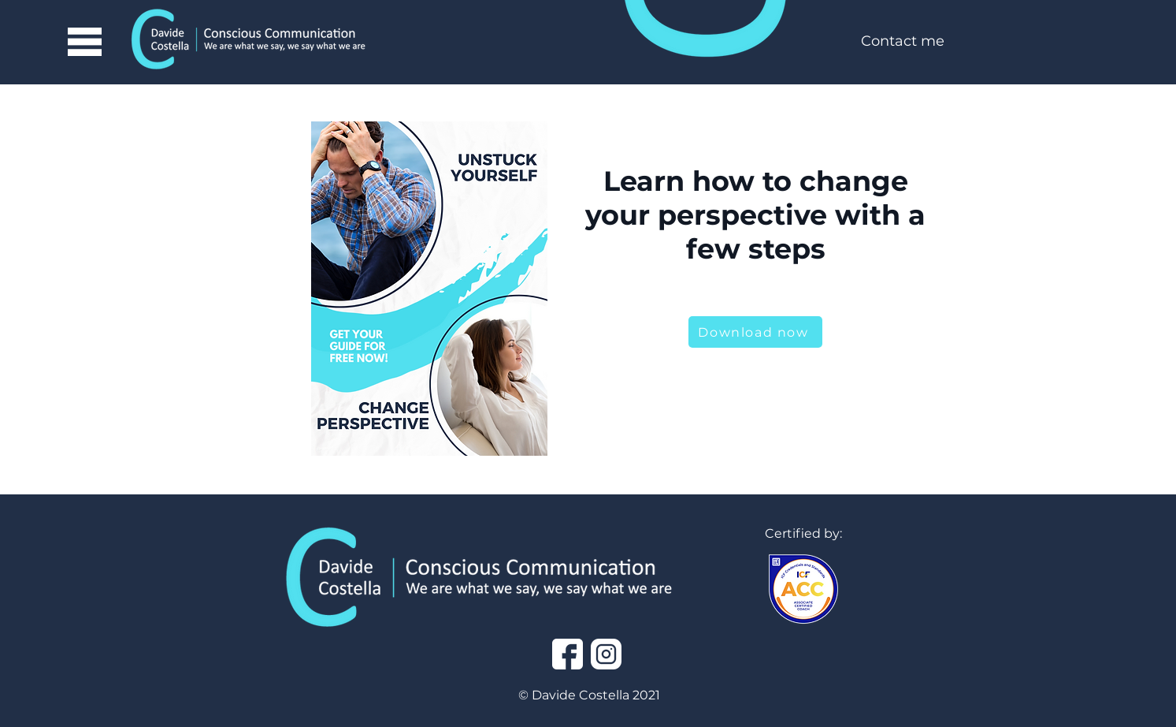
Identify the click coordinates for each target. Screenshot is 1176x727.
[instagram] (606, 654)
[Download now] (755, 332)
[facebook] (567, 654)
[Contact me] (903, 42)
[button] (84, 42)
